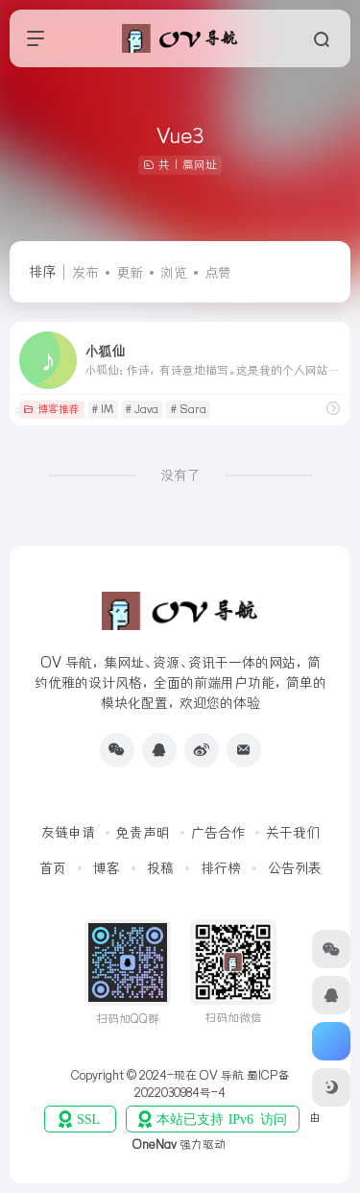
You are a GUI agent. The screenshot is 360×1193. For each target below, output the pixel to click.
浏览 (173, 272)
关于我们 (293, 832)
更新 (129, 272)
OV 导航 (222, 1075)
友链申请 (68, 832)
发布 (85, 272)
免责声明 (143, 832)
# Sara (188, 409)
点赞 (217, 272)
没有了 (180, 475)
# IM (102, 409)
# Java (142, 409)
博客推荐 (51, 409)
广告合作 (218, 832)
